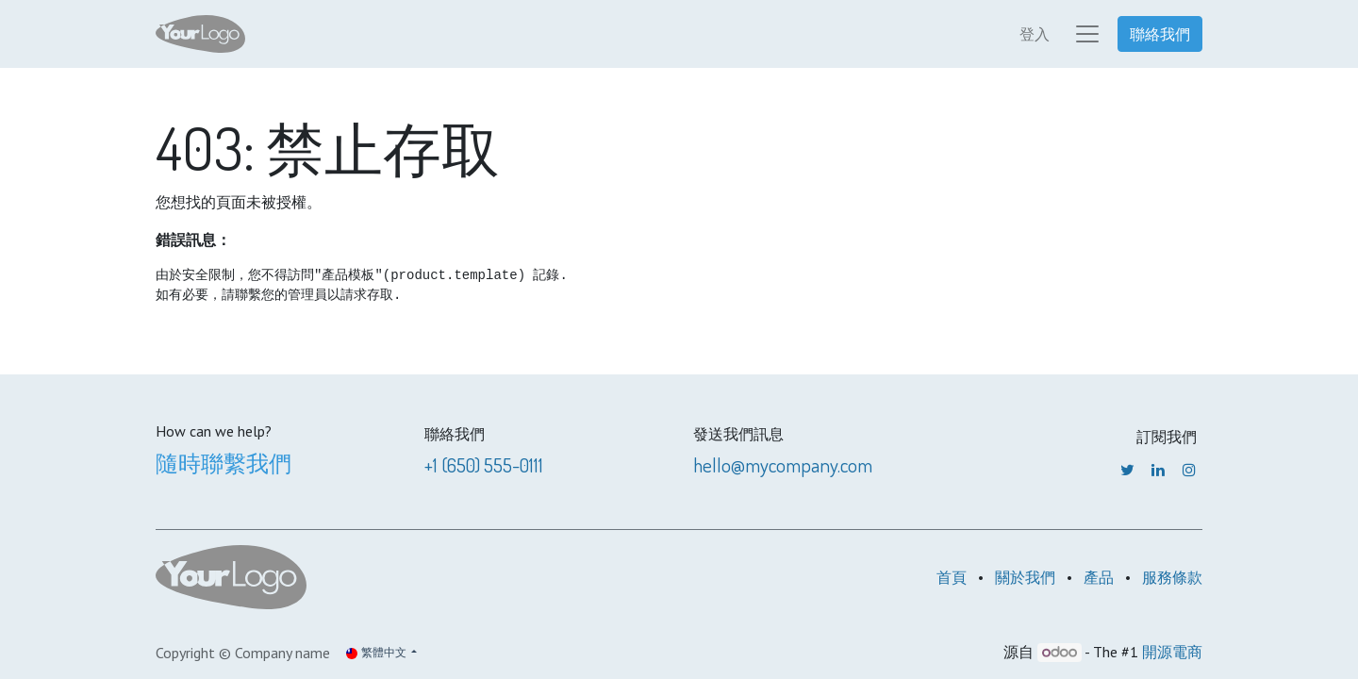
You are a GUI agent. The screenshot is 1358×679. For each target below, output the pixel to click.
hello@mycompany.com (782, 464)
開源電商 (1172, 651)
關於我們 (1025, 577)
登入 (1034, 34)
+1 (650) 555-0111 (483, 464)
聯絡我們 (1160, 34)
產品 (1099, 577)
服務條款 (1172, 577)
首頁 (951, 577)
